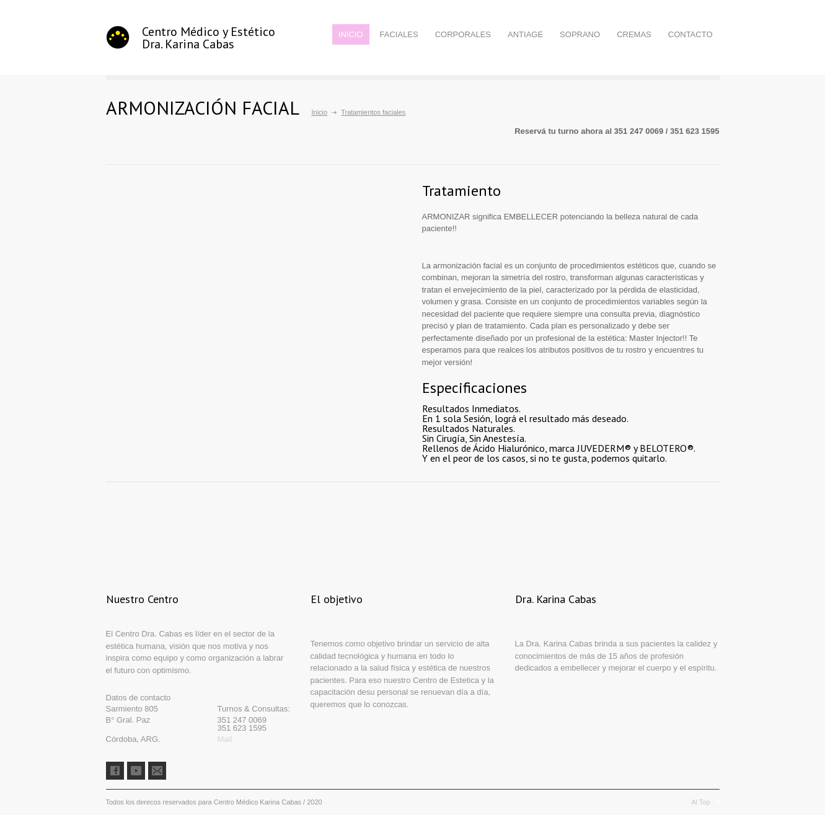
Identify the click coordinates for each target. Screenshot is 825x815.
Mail (225, 739)
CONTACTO (690, 34)
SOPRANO (580, 34)
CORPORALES (463, 34)
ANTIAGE (525, 34)
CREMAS (634, 34)
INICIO (350, 34)
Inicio (320, 112)
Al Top (700, 802)
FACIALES (399, 34)
